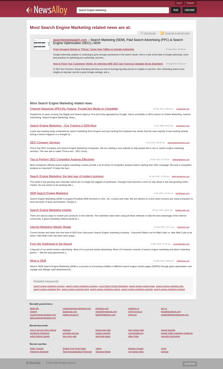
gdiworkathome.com (181, 159)
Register (190, 3)
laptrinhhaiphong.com (105, 315)
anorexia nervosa (71, 333)
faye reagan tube (136, 330)
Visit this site (150, 33)
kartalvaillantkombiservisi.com (175, 315)
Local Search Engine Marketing (113, 286)
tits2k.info (34, 308)
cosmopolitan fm (135, 333)
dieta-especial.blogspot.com (43, 318)
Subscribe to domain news (177, 33)
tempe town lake (103, 330)
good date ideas (102, 336)
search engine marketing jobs (169, 286)
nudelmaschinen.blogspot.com (77, 308)
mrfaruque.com (183, 261)
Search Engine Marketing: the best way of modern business (66, 176)
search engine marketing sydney (105, 289)
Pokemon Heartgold (39, 352)
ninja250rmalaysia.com (106, 311)
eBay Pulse (133, 336)
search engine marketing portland (169, 289)
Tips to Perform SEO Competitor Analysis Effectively (62, 159)
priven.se (132, 315)
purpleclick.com (183, 109)
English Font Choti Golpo (74, 348)
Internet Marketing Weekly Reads (50, 227)
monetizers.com (183, 126)
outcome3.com (183, 227)
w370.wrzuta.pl (135, 311)
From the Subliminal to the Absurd (51, 244)
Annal (163, 348)
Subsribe (189, 10)
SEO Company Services (45, 142)
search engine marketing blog (75, 289)
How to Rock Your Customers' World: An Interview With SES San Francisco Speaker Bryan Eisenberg (108, 63)
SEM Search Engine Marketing (49, 193)
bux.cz (164, 308)
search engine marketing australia (137, 289)
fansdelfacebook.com (171, 311)
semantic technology (170, 336)
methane (67, 330)
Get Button (190, 363)
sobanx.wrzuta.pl (70, 315)
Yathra (98, 348)
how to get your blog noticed (43, 330)
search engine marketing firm (46, 289)
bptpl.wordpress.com (181, 176)
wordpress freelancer (39, 333)
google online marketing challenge (177, 333)
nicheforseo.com (182, 193)
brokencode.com (182, 210)
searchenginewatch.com (70, 40)
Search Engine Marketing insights (50, 210)
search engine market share (142, 286)
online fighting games (40, 336)
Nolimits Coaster (136, 348)
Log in (179, 3)
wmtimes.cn (133, 308)
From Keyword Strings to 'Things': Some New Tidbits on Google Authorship (93, 49)
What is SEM (38, 260)
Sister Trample (36, 348)
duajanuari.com (70, 311)
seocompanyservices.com (178, 143)
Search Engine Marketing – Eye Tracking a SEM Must (63, 125)
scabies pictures (102, 333)
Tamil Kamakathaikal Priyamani (77, 352)
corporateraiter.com (181, 244)
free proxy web (69, 336)
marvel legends (168, 330)
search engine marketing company (82, 286)
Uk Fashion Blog (136, 352)
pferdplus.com (102, 308)
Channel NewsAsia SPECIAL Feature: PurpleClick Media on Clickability (74, 108)
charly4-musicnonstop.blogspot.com (43, 313)
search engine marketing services (49, 286)
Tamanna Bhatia (103, 352)
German (164, 352)
